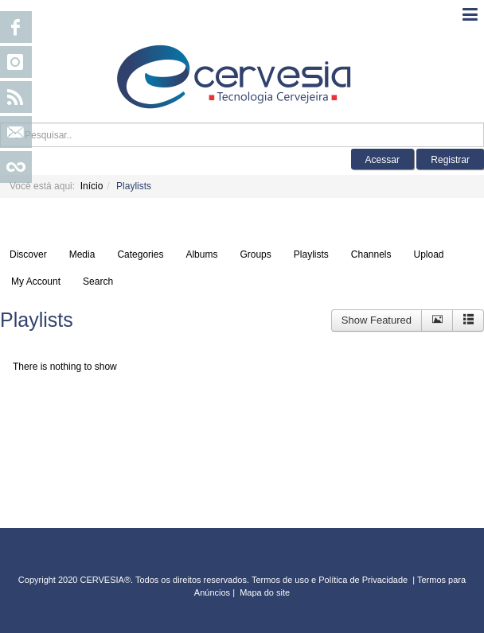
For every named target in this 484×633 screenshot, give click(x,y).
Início (91, 186)
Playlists (311, 254)
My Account (35, 281)
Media (82, 254)
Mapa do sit (262, 592)
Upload (429, 254)
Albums (201, 254)
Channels (371, 254)
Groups (255, 254)
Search (98, 281)
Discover (28, 254)
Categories (140, 254)
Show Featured (377, 320)
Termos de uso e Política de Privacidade (330, 579)
